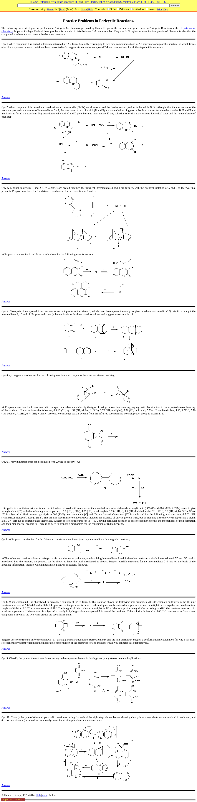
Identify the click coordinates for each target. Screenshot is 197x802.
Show (84, 9)
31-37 (163, 1)
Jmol (62, 9)
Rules (86, 1)
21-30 (156, 1)
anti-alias (138, 9)
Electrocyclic (97, 1)
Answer (5, 97)
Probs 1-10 (140, 1)
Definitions (56, 1)
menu (152, 9)
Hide (90, 9)
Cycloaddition (112, 1)
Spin (113, 9)
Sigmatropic (127, 1)
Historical (43, 1)
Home (34, 1)
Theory (78, 1)
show (44, 795)
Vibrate (124, 9)
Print (159, 9)
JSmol (50, 9)
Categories (68, 1)
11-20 (149, 1)
